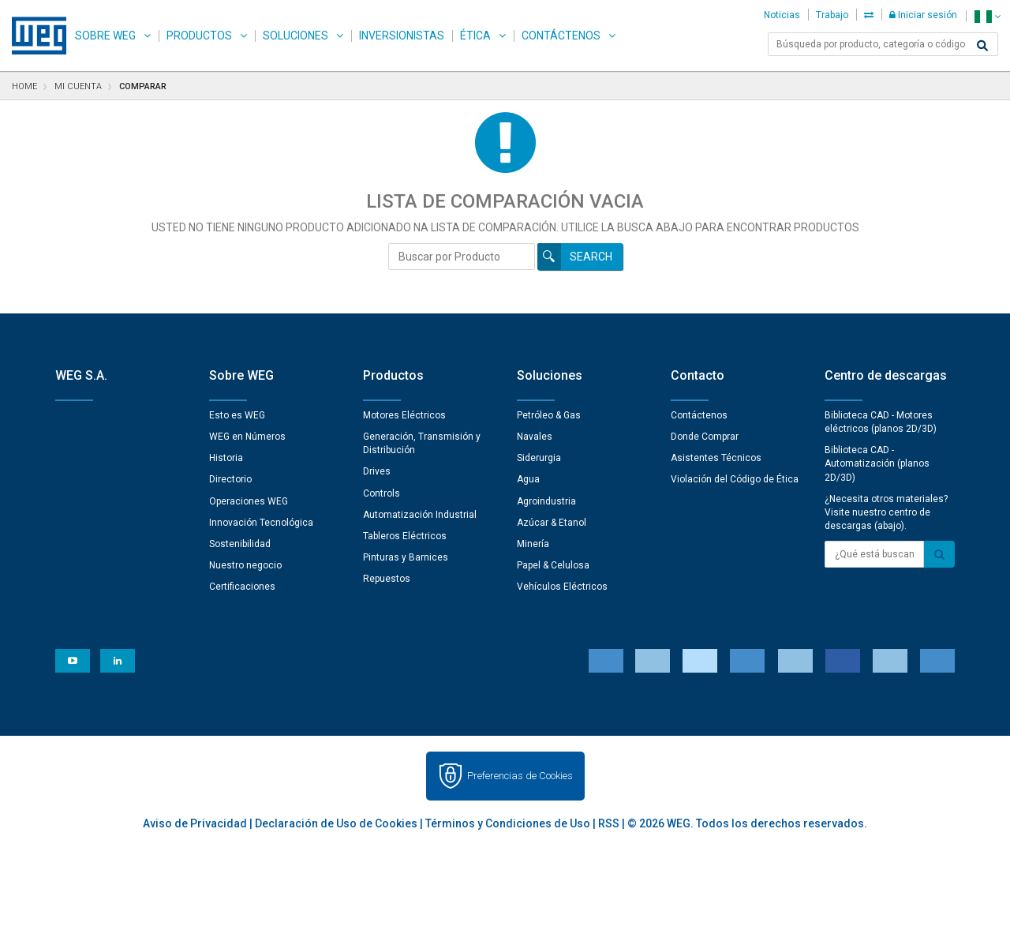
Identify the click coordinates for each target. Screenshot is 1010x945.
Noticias (782, 15)
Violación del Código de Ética (735, 479)
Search (591, 256)
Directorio (230, 479)
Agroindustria (546, 501)
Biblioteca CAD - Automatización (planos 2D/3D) (877, 463)
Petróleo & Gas (549, 415)
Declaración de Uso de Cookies (336, 823)
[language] (987, 16)
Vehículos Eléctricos (562, 586)
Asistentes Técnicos (716, 457)
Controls (381, 493)
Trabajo (832, 15)
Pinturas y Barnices (405, 557)
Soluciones (295, 35)
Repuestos (386, 578)
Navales (534, 436)
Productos (199, 35)
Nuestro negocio (245, 565)
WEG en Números (247, 436)
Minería (533, 543)
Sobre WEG (105, 35)
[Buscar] (982, 45)
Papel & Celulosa (553, 565)
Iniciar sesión (923, 15)
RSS (608, 823)
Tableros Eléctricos (405, 536)
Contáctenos (561, 35)
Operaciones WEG (248, 501)
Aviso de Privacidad (195, 823)
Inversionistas (401, 35)
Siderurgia (539, 457)
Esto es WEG (237, 415)
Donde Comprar (705, 436)
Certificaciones (242, 586)
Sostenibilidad (240, 543)
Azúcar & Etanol (551, 522)
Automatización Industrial (420, 514)
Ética (475, 35)
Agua (528, 479)
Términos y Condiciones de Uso (507, 823)
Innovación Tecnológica (261, 522)
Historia (226, 457)
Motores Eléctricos (404, 415)
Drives (377, 471)
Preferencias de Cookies (520, 776)
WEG (33, 35)
